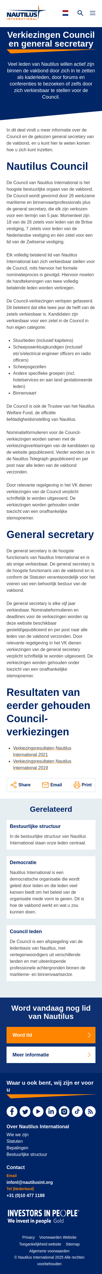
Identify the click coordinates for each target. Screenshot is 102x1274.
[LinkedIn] (51, 1111)
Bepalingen (17, 1148)
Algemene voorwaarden (49, 1251)
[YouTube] (38, 1111)
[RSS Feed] (90, 1111)
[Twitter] (25, 1111)
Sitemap (72, 1244)
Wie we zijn (18, 1134)
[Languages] (66, 13)
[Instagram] (64, 1111)
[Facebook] (12, 1111)
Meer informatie (52, 1055)
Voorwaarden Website (57, 1237)
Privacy (28, 1237)
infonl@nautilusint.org (30, 1182)
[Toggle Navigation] (92, 14)
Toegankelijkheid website (40, 1244)
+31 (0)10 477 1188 (26, 1195)
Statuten (15, 1141)
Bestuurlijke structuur (27, 1154)
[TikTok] (77, 1111)
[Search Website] (80, 14)
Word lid (52, 1035)
